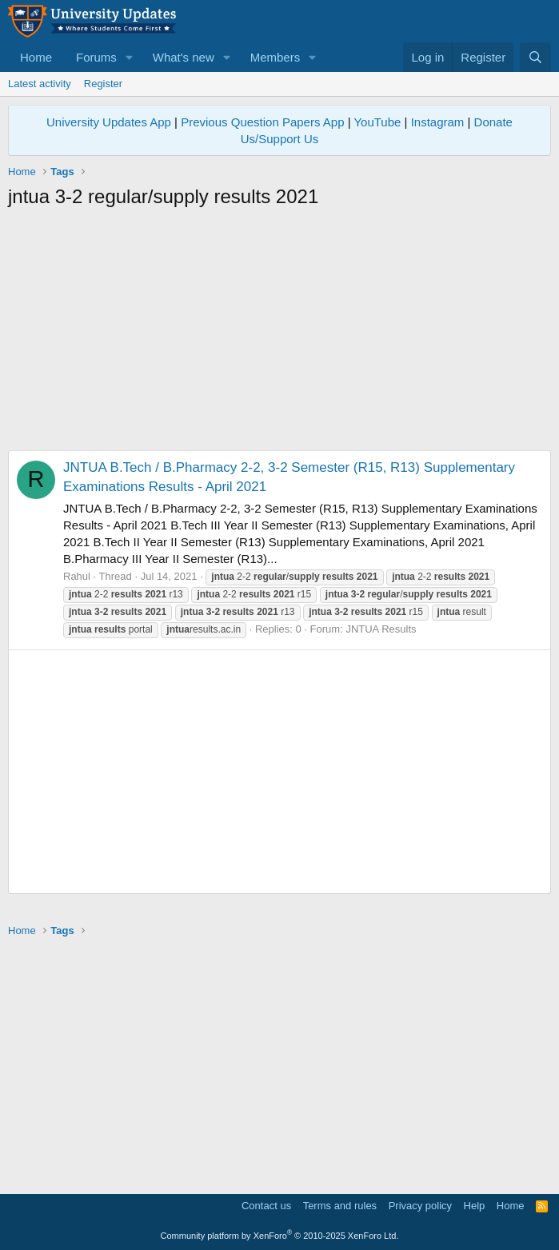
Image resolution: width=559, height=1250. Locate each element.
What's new (183, 57)
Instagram (438, 122)
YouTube (377, 122)
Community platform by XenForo (280, 1235)
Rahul (76, 576)
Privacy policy (420, 1206)
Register (103, 84)
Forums (96, 57)
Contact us (266, 1206)
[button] (129, 57)
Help (474, 1206)
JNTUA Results (380, 629)
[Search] (535, 57)
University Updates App (108, 122)
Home (36, 57)
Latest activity (39, 84)
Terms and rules (340, 1206)
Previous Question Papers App (262, 122)
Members (275, 57)
